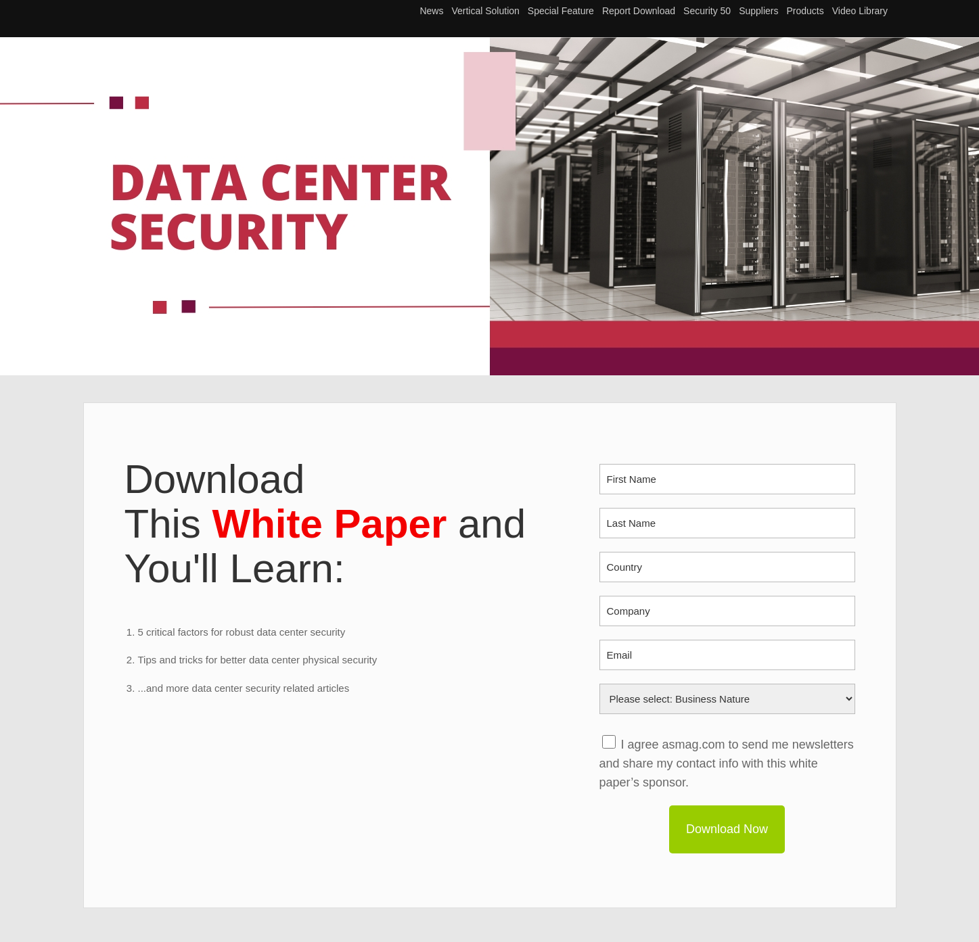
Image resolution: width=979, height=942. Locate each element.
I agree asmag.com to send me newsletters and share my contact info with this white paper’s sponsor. (726, 763)
